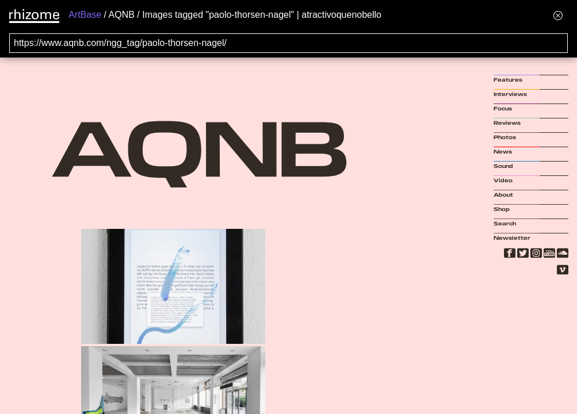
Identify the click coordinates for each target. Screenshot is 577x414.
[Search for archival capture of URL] (288, 43)
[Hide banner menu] (558, 15)
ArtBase (84, 15)
